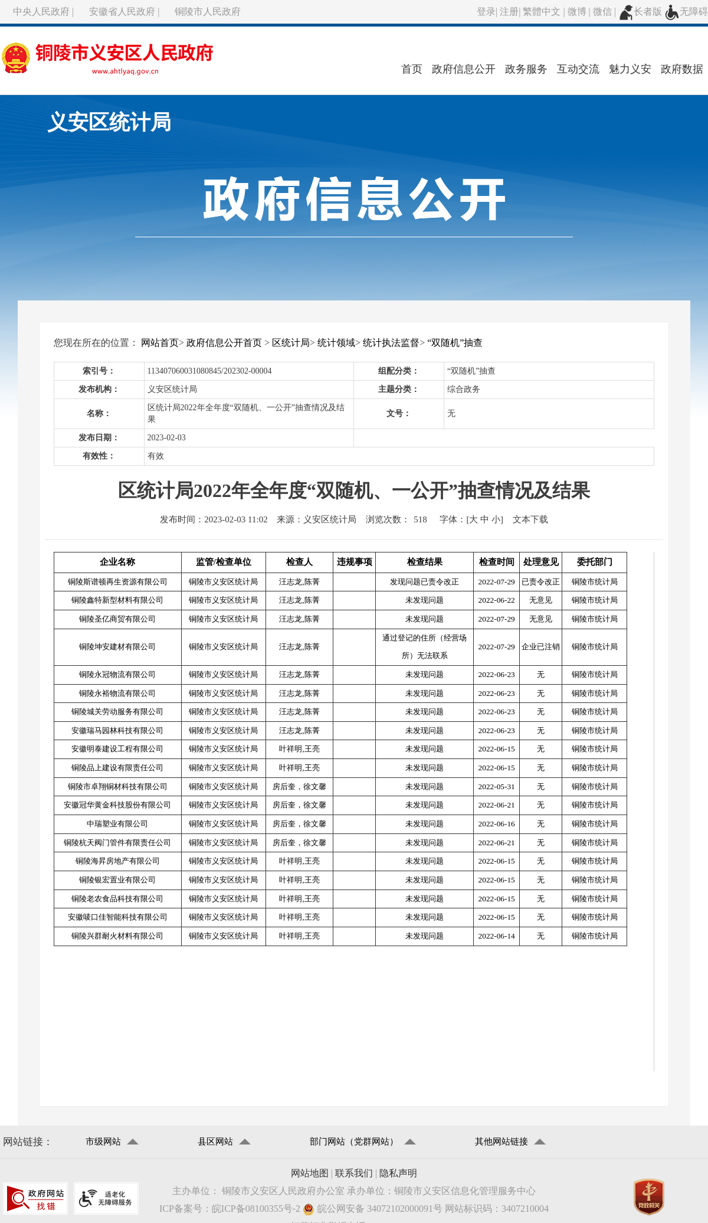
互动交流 (578, 69)
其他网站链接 (501, 1141)
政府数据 (682, 69)
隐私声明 (398, 1173)
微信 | (605, 11)
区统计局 (291, 343)
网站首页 (160, 343)
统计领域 (336, 343)
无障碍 (686, 11)
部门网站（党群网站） (354, 1141)
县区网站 (215, 1141)
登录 (486, 11)
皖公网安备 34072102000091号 (372, 1209)
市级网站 (103, 1141)
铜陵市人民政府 (208, 11)
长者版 (640, 11)
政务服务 (526, 69)
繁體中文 (541, 11)
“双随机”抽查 (455, 343)
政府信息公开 (464, 69)
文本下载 (530, 519)
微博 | (580, 11)
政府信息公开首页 (224, 343)
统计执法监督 (391, 343)
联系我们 (354, 1173)
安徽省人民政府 (122, 11)
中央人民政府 (41, 11)
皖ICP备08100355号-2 (256, 1209)
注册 (509, 11)
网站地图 (310, 1173)
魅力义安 (630, 69)
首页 (411, 69)
